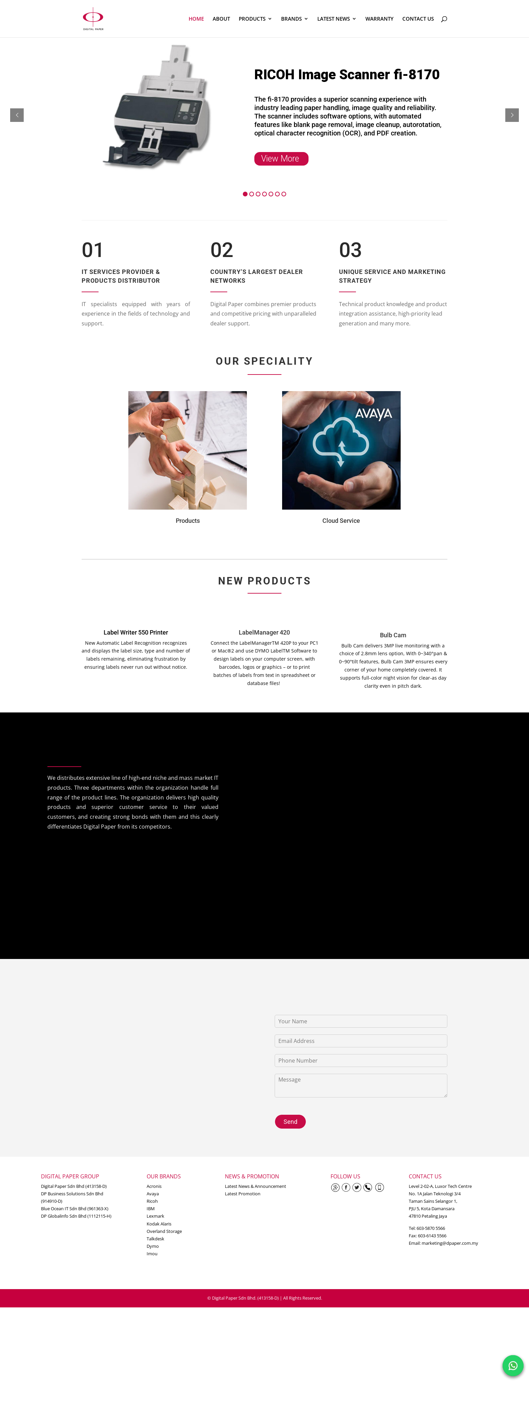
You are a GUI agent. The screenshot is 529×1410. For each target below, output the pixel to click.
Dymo (153, 1246)
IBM (151, 1208)
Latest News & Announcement (255, 1186)
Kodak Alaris (159, 1224)
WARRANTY (379, 19)
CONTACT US (418, 19)
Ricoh (152, 1201)
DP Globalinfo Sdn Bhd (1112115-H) (76, 1216)
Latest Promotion (242, 1194)
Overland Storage (164, 1231)
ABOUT (221, 19)
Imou (152, 1254)
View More (280, 159)
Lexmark (155, 1216)
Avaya (153, 1194)
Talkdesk (155, 1239)
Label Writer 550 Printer (136, 632)
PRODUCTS (252, 19)
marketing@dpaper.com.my (450, 1243)
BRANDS (291, 19)
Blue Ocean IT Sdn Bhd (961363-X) (74, 1208)
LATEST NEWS (333, 19)
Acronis (154, 1186)
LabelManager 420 (264, 632)
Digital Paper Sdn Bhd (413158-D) (74, 1186)
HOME (196, 19)
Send (290, 1121)
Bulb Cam (393, 635)
